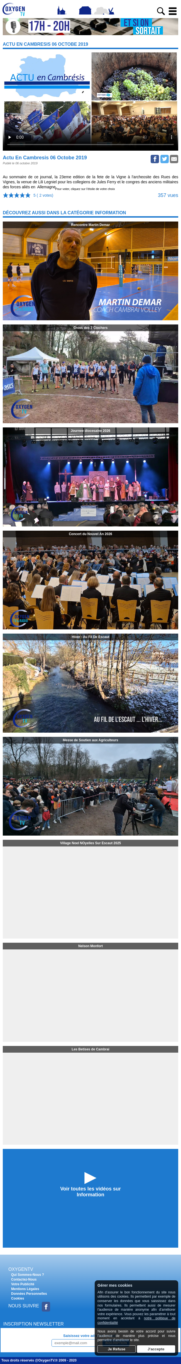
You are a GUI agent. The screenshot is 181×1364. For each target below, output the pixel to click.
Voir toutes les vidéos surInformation (90, 1191)
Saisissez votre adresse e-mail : (90, 1336)
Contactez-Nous (23, 1279)
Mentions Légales (25, 1289)
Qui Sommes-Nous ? (27, 1275)
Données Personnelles (29, 1294)
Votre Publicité (22, 1284)
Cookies (17, 1298)
